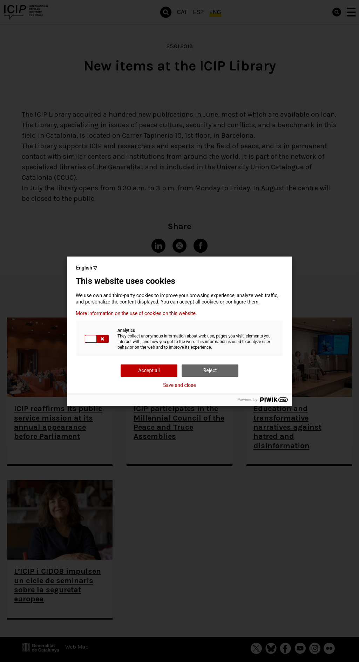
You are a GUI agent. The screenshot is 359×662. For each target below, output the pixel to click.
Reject (210, 370)
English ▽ (86, 268)
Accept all (149, 370)
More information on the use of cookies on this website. (136, 313)
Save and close (179, 385)
